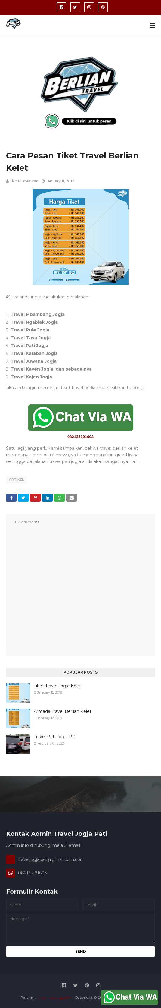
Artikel (16, 479)
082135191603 (80, 436)
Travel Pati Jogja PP (55, 737)
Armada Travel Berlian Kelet (62, 711)
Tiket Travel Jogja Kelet (58, 685)
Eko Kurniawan (24, 180)
